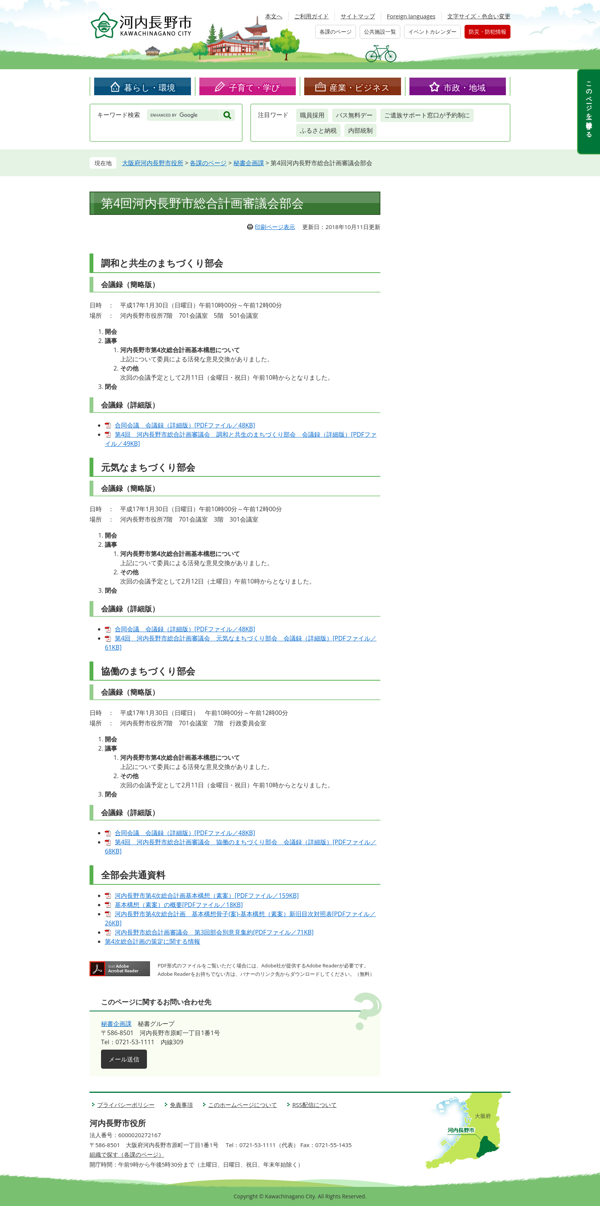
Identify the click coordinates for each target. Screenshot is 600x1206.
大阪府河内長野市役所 (152, 163)
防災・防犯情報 (487, 31)
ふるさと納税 (318, 130)
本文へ (273, 16)
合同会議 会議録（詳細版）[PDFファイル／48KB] (185, 425)
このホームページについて (242, 1104)
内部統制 (360, 130)
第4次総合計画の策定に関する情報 (152, 941)
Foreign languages (411, 16)
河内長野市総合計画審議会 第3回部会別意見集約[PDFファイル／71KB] (214, 932)
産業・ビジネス (359, 87)
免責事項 (181, 1104)
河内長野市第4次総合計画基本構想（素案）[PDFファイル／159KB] (207, 895)
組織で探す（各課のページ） (127, 1154)
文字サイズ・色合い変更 (478, 16)
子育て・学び (254, 87)
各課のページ (336, 31)
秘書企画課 (248, 163)
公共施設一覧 (380, 31)
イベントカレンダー (432, 31)
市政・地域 (464, 87)
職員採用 (312, 115)
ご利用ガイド (311, 16)
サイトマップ (358, 16)
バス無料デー (354, 115)
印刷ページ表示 (275, 227)
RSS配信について (314, 1104)
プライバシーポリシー (126, 1104)
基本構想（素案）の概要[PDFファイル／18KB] (179, 904)
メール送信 (124, 1059)
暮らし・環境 (149, 87)
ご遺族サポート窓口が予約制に (427, 115)
